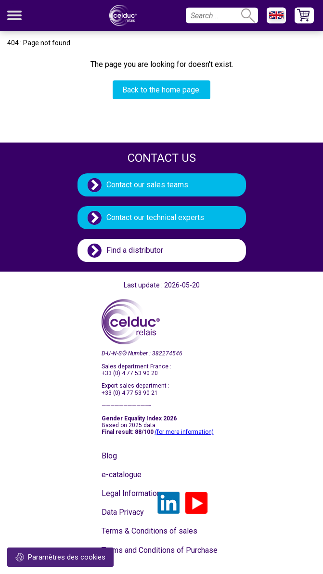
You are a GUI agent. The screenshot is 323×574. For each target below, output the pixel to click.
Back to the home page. (161, 89)
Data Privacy (123, 512)
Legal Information (126, 493)
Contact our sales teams (147, 184)
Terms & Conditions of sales (126, 530)
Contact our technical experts (155, 217)
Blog (109, 455)
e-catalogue (122, 474)
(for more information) (184, 432)
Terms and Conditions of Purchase (126, 550)
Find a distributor (134, 250)
